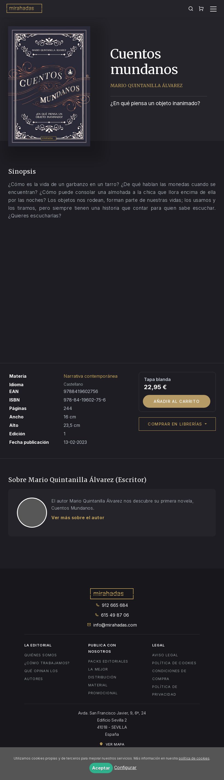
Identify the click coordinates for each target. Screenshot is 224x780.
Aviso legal (165, 655)
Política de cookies (174, 663)
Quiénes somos (40, 655)
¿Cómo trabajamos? (47, 663)
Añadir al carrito (176, 401)
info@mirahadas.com (112, 625)
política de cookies (194, 758)
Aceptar (101, 768)
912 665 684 (112, 605)
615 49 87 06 (112, 615)
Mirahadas (24, 9)
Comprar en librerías (176, 424)
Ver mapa (111, 744)
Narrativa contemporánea (90, 376)
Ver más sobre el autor (77, 517)
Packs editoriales (108, 661)
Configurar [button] (125, 767)
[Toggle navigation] (213, 9)
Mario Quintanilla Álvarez (146, 85)
